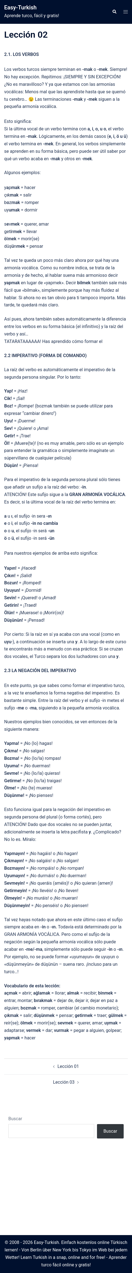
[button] (114, 12)
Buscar (15, 1118)
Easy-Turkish (20, 7)
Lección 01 (68, 1066)
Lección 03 (64, 1082)
